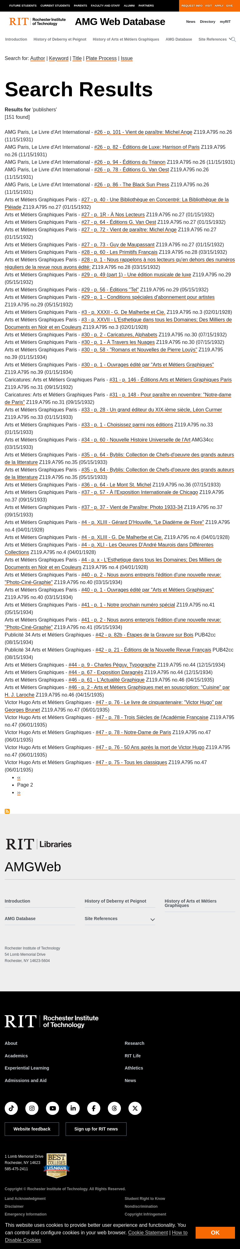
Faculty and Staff (105, 5)
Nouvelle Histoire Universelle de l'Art (150, 439)
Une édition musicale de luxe (159, 274)
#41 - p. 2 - (94, 619)
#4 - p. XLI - (95, 544)
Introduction (16, 39)
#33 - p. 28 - (95, 409)
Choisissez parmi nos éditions (140, 424)
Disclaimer (14, 1206)
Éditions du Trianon (143, 162)
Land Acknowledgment (25, 1198)
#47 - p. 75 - (110, 762)
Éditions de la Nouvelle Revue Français (167, 649)
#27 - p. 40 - (95, 199)
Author (37, 58)
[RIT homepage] (37, 22)
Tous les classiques (145, 762)
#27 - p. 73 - (95, 244)
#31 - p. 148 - (125, 394)
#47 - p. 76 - (110, 702)
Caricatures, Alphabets (132, 334)
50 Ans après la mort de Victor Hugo (164, 747)
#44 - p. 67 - (83, 672)
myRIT (225, 21)
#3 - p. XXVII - (97, 319)
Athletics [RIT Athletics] (134, 1067)
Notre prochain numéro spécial (141, 604)
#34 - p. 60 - (95, 439)
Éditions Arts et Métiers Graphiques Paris (186, 379)
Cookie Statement (148, 1232)
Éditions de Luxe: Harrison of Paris (160, 147)
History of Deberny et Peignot (60, 39)
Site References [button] (213, 39)
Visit (208, 5)
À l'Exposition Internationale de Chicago (154, 492)
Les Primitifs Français (134, 252)
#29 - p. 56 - (95, 289)
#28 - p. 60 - (95, 252)
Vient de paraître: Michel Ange (158, 132)
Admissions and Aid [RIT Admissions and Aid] (26, 1080)
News (190, 21)
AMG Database (179, 39)
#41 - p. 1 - (94, 604)
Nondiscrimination (141, 1206)
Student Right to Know (145, 1198)
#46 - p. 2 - (81, 687)
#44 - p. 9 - (81, 664)
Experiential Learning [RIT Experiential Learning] (27, 1067)
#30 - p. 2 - (94, 334)
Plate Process (101, 58)
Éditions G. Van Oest (145, 169)
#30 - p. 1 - (94, 342)
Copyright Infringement (145, 1214)
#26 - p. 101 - (110, 132)
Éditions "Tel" (124, 289)
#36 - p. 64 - (95, 484)
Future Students (23, 5)
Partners (146, 5)
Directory (207, 21)
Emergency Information (26, 1214)
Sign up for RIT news (96, 1128)
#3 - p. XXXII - (97, 312)
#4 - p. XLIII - (96, 522)
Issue (126, 58)
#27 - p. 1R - (95, 214)
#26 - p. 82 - (108, 147)
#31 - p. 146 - (125, 379)
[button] (233, 39)
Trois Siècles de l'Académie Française (166, 717)
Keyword (58, 58)
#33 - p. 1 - (94, 424)
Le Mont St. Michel (130, 484)
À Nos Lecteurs (128, 214)
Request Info (192, 5)
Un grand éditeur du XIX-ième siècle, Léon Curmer (166, 409)
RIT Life (133, 1055)
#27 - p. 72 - (95, 229)
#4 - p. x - (92, 559)
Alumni (129, 5)
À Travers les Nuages (131, 342)
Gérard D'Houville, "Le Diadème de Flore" (158, 522)
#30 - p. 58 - (95, 349)
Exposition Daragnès (120, 672)
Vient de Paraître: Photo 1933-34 (146, 507)
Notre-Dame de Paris (147, 732)
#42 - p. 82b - (111, 634)
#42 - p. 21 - (110, 649)
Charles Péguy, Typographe (125, 664)
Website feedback (31, 1128)
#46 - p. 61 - (83, 679)
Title (77, 58)
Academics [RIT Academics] (16, 1055)
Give (229, 5)
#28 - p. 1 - (94, 259)
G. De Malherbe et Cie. (139, 312)
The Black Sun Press (145, 184)
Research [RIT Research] (134, 1043)
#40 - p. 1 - (94, 589)
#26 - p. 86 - (108, 184)
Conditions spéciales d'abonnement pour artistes (161, 297)
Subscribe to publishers (7, 811)
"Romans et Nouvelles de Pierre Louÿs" (153, 349)
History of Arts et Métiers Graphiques (126, 39)
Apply (219, 5)
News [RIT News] (130, 1080)
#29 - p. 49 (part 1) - (104, 274)
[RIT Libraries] (39, 844)
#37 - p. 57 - (95, 492)
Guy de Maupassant (132, 244)
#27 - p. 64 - (95, 222)
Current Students (55, 5)
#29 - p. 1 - (94, 297)
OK (215, 1232)
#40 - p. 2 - (94, 574)
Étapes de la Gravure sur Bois (160, 634)
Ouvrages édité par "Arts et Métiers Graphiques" (160, 364)
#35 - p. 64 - (95, 454)
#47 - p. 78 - (110, 717)
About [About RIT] (11, 1043)
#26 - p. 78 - (108, 169)
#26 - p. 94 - (108, 162)
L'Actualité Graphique (120, 679)
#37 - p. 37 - (95, 507)
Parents (80, 5)
